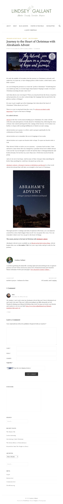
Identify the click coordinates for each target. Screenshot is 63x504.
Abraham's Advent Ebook (13, 38)
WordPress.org (10, 485)
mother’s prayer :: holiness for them (17, 280)
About (8, 26)
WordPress (26, 500)
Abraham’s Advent (42, 239)
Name (8, 348)
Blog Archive (23, 26)
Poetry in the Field (37, 26)
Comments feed (10, 481)
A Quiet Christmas (30, 30)
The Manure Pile (10, 431)
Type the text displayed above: (22, 368)
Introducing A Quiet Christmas (14, 439)
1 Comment (37, 48)
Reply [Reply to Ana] (9, 312)
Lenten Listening (11, 435)
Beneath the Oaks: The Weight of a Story (17, 446)
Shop (15, 26)
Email (8, 353)
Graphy (35, 500)
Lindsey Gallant (33, 498)
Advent (24, 38)
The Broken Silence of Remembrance (16, 442)
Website (8, 358)
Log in (8, 474)
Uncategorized (33, 38)
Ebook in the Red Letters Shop (41, 243)
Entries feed (9, 478)
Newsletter (50, 26)
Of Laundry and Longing (49, 280)
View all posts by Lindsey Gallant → (40, 269)
